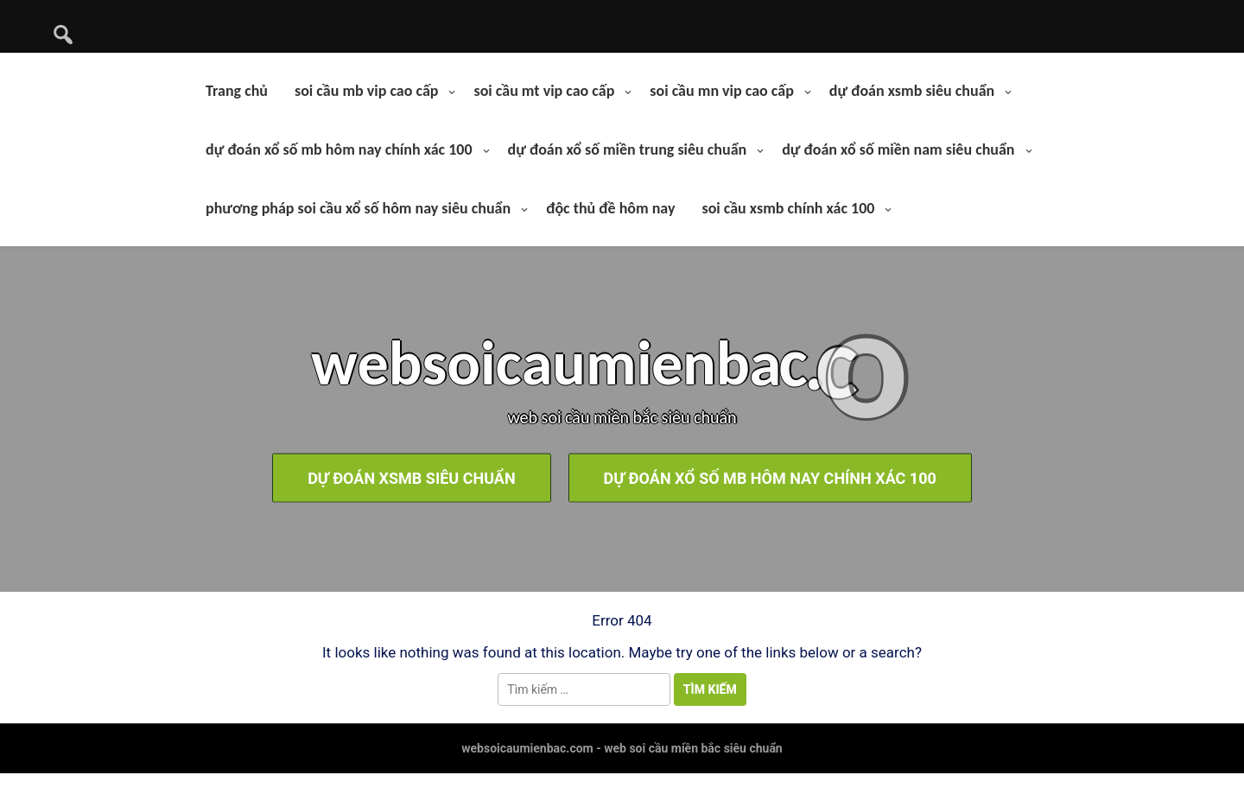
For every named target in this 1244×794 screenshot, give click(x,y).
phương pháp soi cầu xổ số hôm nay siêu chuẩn (358, 208)
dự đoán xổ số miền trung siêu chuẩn (627, 149)
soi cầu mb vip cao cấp (366, 90)
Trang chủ (237, 90)
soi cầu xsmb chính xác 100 (787, 208)
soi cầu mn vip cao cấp (721, 90)
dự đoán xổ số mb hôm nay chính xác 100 (339, 149)
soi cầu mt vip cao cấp (543, 90)
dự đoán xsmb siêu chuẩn (911, 90)
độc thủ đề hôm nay (610, 208)
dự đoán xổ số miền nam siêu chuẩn (898, 149)
